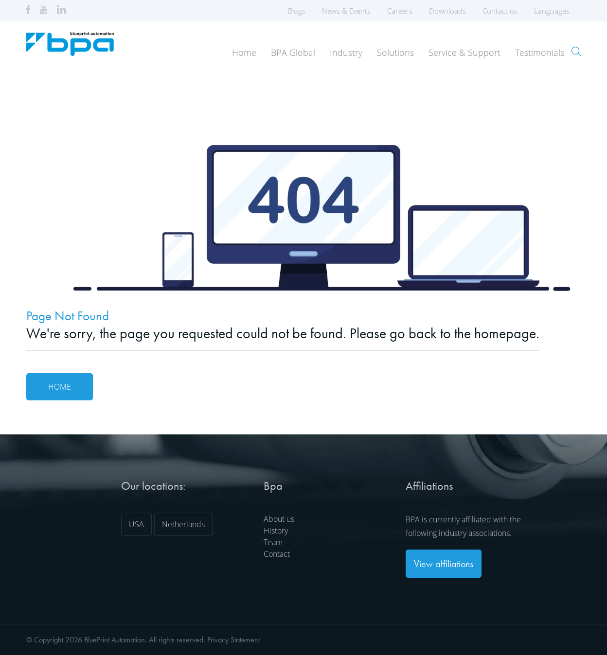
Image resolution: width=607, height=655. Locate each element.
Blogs (296, 10)
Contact (277, 554)
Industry (346, 52)
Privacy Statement (233, 640)
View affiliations (443, 563)
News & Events (346, 10)
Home (244, 52)
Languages (555, 10)
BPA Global (293, 52)
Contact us (500, 10)
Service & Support (464, 52)
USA (136, 524)
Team (273, 542)
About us (279, 519)
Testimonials (539, 52)
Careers (399, 10)
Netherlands (183, 524)
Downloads (447, 10)
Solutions (395, 52)
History (276, 530)
